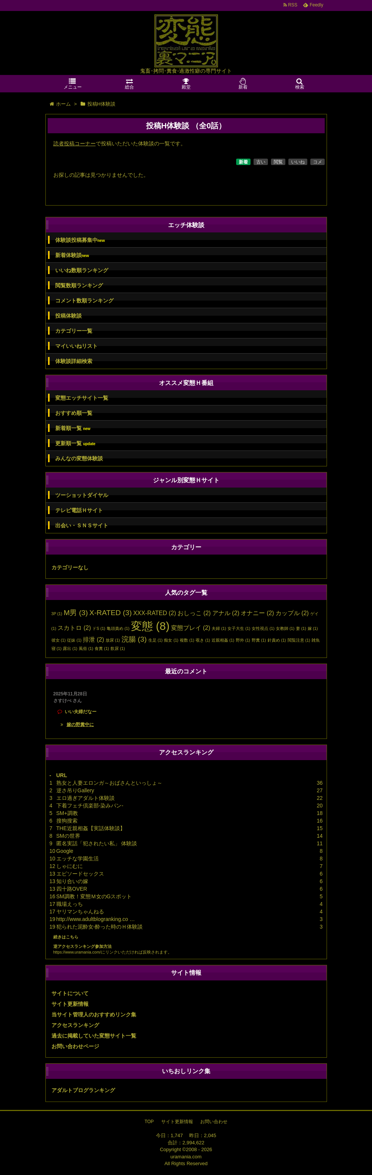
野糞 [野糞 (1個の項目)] (259, 640)
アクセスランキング (75, 1025)
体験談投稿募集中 (80, 240)
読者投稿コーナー (74, 143)
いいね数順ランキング (81, 270)
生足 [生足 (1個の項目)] (155, 640)
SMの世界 (68, 836)
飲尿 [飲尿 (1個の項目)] (118, 648)
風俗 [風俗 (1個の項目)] (86, 648)
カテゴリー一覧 (73, 330)
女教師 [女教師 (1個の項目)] (285, 628)
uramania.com (185, 1156)
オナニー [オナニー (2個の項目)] (257, 613)
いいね (298, 162)
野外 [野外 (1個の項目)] (243, 640)
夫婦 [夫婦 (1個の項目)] (219, 628)
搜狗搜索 (67, 821)
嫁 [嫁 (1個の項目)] (313, 628)
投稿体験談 (68, 315)
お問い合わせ (213, 1121)
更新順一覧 (75, 443)
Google (64, 851)
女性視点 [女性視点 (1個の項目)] (263, 628)
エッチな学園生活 (77, 859)
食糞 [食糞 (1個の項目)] (102, 648)
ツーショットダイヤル (81, 495)
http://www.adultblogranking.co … (95, 919)
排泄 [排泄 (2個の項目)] (93, 639)
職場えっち (69, 904)
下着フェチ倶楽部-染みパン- (89, 806)
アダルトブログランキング (83, 1090)
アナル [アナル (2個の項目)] (226, 613)
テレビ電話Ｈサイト (79, 510)
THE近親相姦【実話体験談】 (90, 828)
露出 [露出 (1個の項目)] (70, 648)
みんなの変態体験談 (79, 458)
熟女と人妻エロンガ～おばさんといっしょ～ (109, 783)
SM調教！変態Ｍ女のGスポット (94, 896)
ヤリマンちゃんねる (80, 912)
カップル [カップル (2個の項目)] (292, 613)
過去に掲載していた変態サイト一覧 (93, 1036)
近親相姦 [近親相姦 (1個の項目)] (223, 640)
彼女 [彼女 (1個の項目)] (58, 640)
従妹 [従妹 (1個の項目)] (74, 640)
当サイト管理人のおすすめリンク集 (93, 1014)
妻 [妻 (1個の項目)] (301, 628)
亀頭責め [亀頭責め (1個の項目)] (118, 628)
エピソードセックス (80, 874)
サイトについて (70, 993)
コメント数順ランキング (84, 300)
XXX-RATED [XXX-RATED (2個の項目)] (154, 613)
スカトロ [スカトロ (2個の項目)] (74, 628)
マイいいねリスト (76, 346)
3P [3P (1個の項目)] (56, 613)
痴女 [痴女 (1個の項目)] (171, 640)
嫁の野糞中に (80, 724)
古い (260, 162)
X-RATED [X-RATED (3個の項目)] (110, 613)
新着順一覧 (72, 428)
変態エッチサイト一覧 (81, 397)
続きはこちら (65, 937)
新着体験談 (72, 255)
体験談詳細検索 (73, 361)
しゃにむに (69, 866)
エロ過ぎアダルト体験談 (85, 798)
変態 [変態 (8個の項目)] (150, 626)
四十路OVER (71, 889)
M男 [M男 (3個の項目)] (76, 613)
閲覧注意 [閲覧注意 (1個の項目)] (299, 640)
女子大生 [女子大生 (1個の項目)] (238, 628)
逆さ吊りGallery (75, 790)
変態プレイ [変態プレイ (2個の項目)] (190, 628)
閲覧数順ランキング (79, 285)
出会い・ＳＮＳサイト (81, 525)
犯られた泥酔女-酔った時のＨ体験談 (99, 927)
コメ (317, 162)
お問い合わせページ (75, 1046)
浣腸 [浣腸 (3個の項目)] (134, 639)
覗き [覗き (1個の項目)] (203, 640)
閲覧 (278, 162)
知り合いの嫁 (72, 881)
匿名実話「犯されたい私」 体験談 (96, 843)
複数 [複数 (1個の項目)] (187, 640)
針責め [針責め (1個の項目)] (277, 640)
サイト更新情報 (70, 1004)
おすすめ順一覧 (73, 413)
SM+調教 (67, 813)
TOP (149, 1121)
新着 (243, 162)
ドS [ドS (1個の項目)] (98, 628)
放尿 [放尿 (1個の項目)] (113, 640)
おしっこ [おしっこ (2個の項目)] (194, 613)
